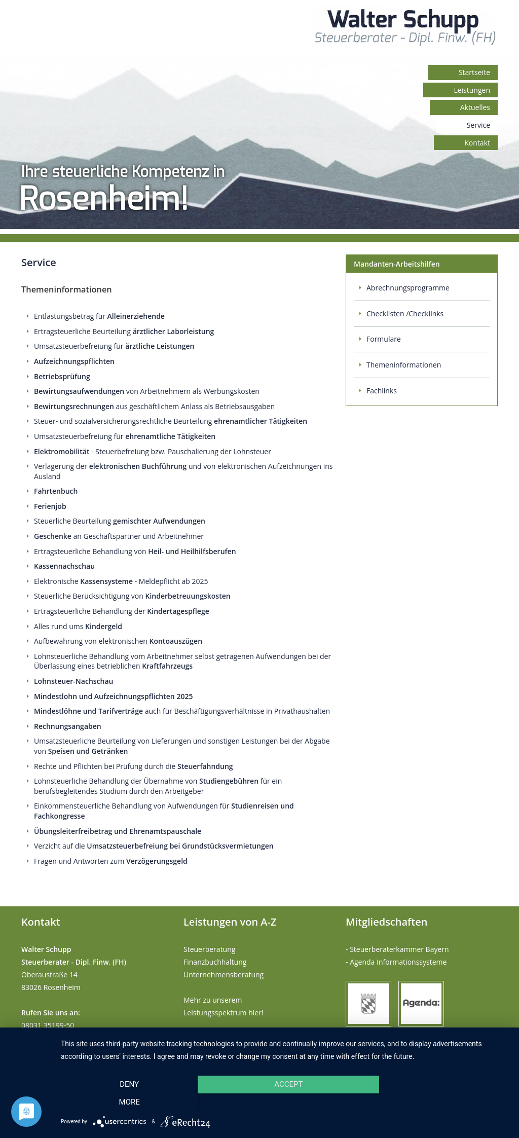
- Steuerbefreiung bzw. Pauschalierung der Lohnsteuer (152, 451)
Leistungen (472, 90)
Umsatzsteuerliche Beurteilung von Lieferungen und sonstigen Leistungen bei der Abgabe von (182, 746)
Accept (285, 1102)
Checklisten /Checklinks (404, 313)
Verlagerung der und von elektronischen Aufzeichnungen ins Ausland (183, 471)
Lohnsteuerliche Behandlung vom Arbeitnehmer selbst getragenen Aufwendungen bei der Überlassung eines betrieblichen (182, 661)
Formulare (383, 339)
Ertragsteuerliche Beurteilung (124, 331)
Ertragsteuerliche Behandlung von (135, 551)
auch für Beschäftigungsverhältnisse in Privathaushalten (182, 711)
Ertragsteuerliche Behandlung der (121, 611)
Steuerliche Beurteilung (119, 521)
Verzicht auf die (154, 846)
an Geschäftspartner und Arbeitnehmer (119, 536)
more (441, 1102)
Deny (128, 1102)
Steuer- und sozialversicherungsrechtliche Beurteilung (170, 421)
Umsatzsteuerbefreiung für (114, 346)
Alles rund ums (78, 626)
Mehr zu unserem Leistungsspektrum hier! (223, 1006)
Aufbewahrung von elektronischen (118, 641)
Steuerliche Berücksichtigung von (132, 596)
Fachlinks (381, 390)
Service (478, 125)
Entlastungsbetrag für (99, 316)
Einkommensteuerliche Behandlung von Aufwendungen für (164, 811)
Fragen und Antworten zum (111, 861)
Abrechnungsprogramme (408, 287)
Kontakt (477, 143)
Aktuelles (475, 107)
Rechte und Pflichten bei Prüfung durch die (133, 766)
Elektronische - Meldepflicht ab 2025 (121, 581)
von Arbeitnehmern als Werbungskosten (147, 391)
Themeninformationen (403, 365)
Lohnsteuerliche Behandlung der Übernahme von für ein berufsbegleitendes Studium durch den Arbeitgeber (158, 786)
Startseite (474, 72)
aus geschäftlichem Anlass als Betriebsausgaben (154, 406)
